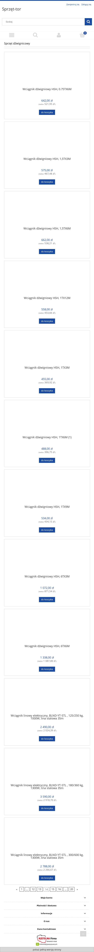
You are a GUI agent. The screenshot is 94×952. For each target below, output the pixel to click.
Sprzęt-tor (11, 9)
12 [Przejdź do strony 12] (33, 889)
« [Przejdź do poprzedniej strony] (16, 889)
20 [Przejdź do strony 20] (71, 889)
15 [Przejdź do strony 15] (52, 889)
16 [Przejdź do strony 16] (59, 889)
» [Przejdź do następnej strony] (77, 889)
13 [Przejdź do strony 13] (39, 889)
